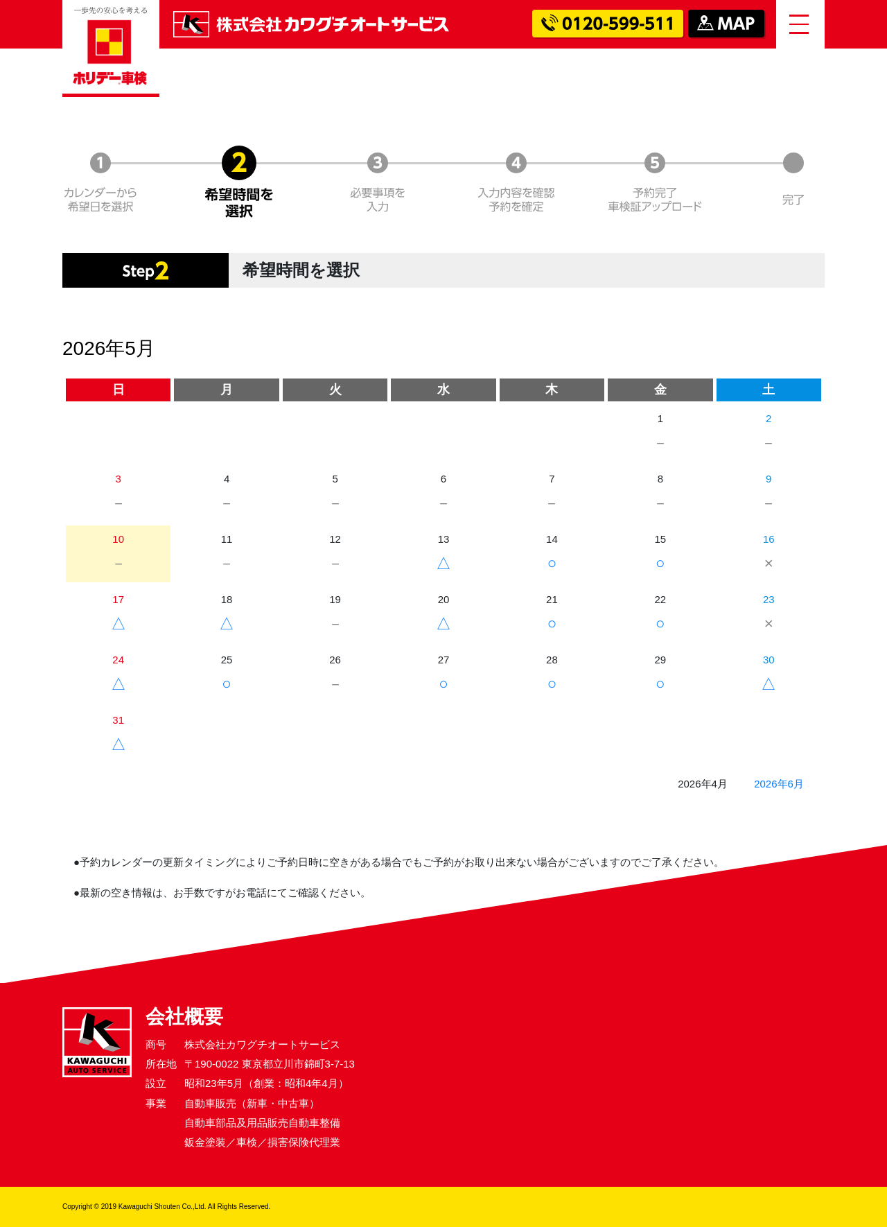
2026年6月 (779, 784)
